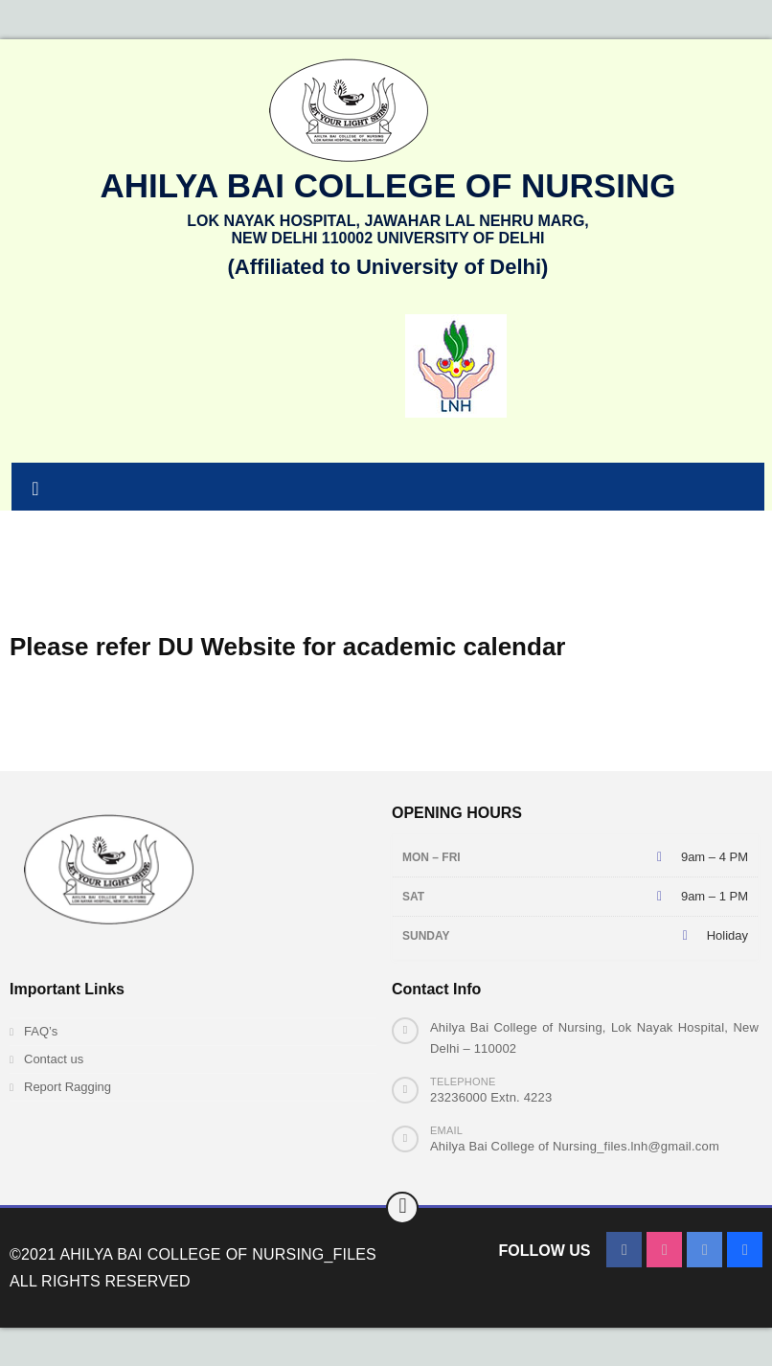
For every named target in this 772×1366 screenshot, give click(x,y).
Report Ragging (67, 1087)
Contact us (53, 1059)
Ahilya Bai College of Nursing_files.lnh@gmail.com (574, 1146)
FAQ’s (40, 1031)
